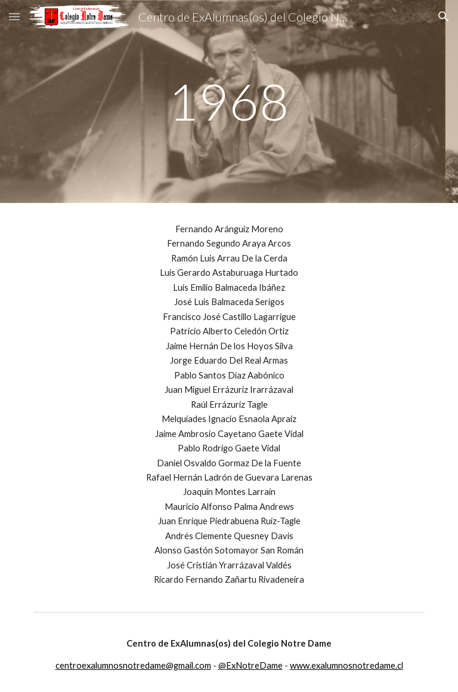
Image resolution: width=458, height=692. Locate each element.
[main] (228, 101)
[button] (14, 16)
